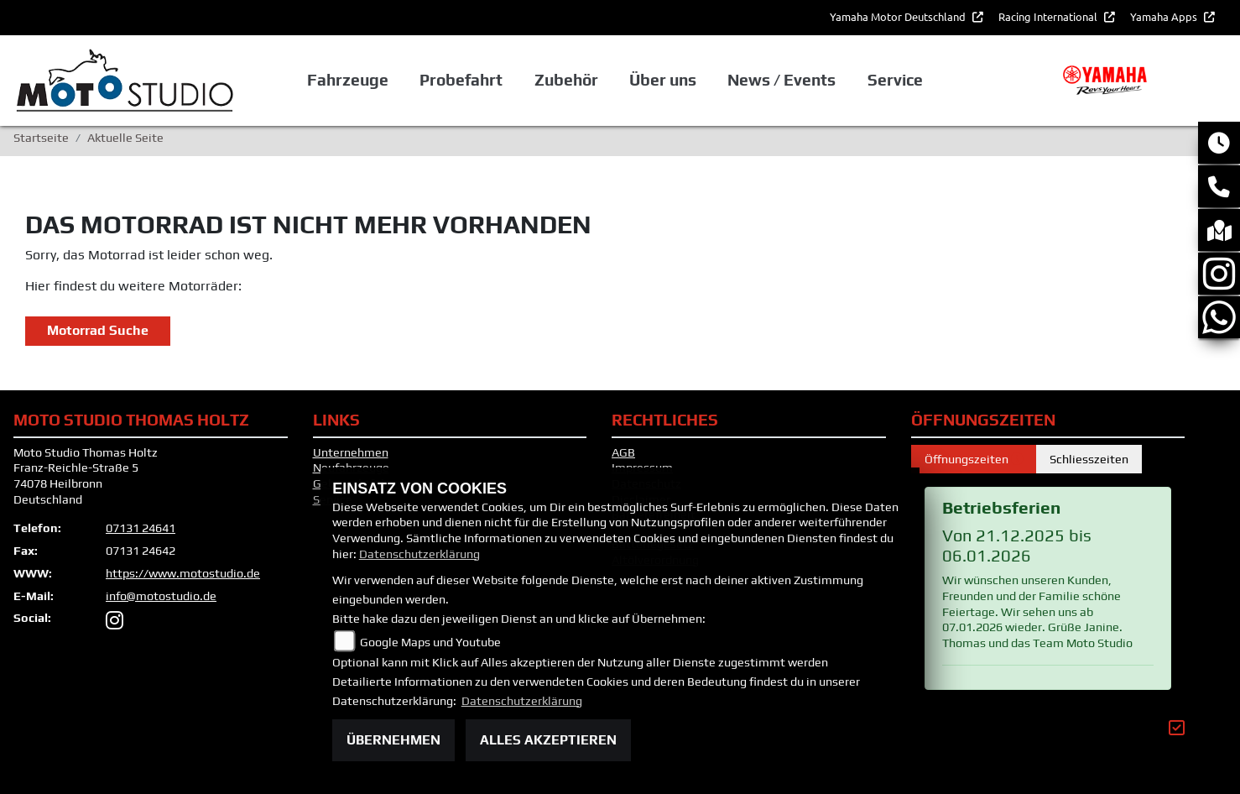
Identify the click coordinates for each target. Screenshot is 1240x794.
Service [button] (895, 80)
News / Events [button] (781, 80)
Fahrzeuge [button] (347, 80)
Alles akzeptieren (548, 740)
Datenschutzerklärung (419, 554)
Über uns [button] (662, 80)
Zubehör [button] (566, 80)
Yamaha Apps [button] (1165, 16)
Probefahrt (461, 80)
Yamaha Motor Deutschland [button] (899, 16)
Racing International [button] (1049, 16)
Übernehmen (393, 740)
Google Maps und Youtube (430, 642)
